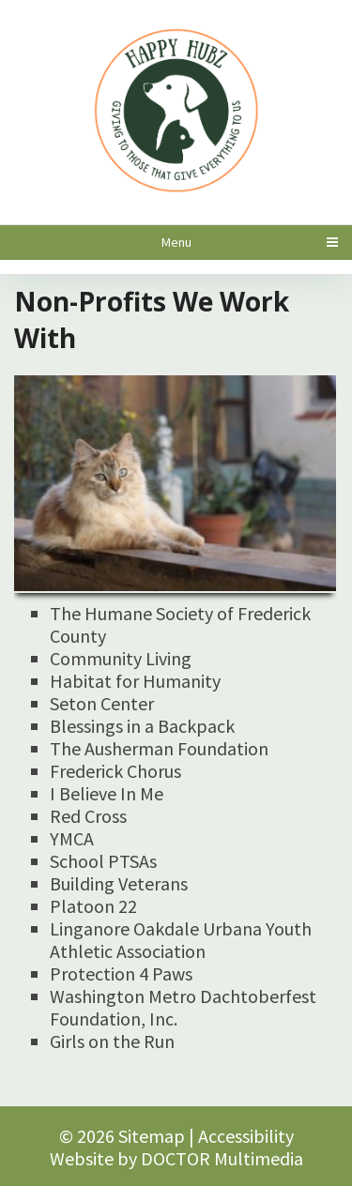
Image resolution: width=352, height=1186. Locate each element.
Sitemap (151, 1136)
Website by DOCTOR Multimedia (176, 1158)
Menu (176, 242)
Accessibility (246, 1136)
